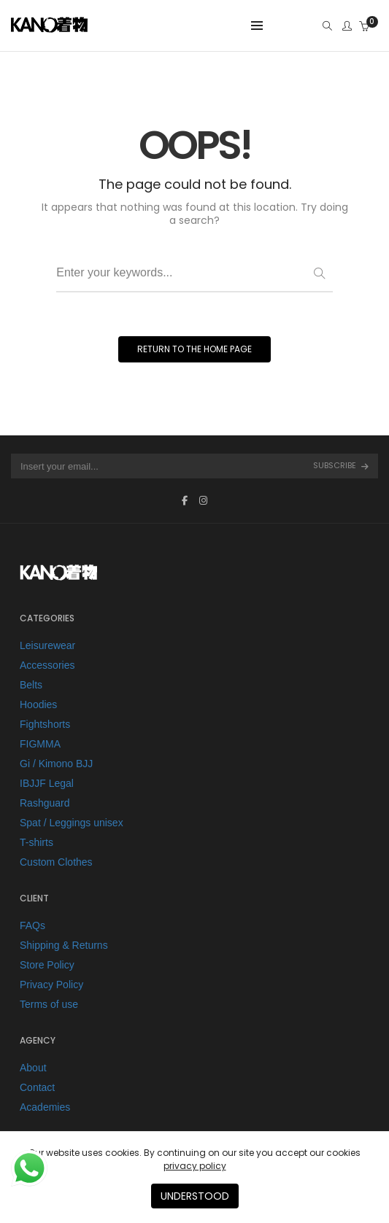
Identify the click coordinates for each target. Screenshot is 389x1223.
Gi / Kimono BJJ (56, 763)
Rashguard (45, 803)
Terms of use (49, 1004)
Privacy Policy (51, 984)
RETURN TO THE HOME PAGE (194, 349)
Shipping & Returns (64, 945)
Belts (31, 685)
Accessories (47, 665)
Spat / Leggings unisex (71, 822)
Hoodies (38, 704)
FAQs (32, 925)
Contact (37, 1087)
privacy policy (194, 1166)
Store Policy (47, 965)
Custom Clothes (56, 862)
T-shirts (36, 842)
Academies (45, 1107)
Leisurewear (47, 645)
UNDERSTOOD (195, 1196)
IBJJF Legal (47, 783)
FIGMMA (40, 744)
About (33, 1067)
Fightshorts (45, 724)
